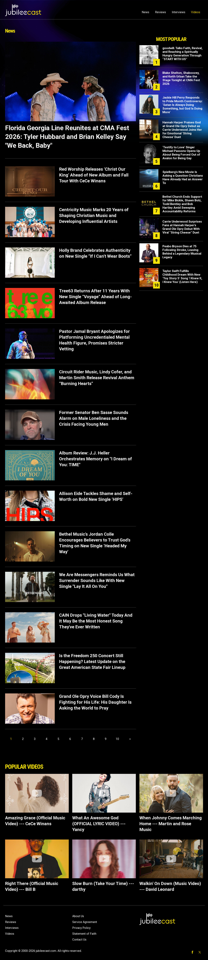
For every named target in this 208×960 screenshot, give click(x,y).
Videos (195, 12)
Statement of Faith (84, 933)
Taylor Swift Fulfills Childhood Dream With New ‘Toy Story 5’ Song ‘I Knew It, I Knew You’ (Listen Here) (182, 276)
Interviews (178, 12)
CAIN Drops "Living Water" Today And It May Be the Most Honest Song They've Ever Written (95, 621)
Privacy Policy (81, 928)
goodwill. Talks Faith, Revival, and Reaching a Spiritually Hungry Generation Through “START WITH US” (182, 53)
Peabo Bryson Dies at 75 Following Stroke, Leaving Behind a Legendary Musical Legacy (181, 251)
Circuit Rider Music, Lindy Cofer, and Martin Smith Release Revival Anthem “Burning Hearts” (96, 377)
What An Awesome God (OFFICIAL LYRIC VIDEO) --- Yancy (99, 823)
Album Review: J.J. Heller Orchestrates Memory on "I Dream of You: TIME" (95, 458)
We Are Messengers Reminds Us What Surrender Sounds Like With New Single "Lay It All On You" (97, 580)
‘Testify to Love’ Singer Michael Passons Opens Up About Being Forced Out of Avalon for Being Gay (181, 152)
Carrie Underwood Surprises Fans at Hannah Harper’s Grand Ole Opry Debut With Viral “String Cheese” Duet (182, 227)
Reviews (160, 12)
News (145, 12)
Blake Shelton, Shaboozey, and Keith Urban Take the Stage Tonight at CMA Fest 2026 (181, 78)
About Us (78, 916)
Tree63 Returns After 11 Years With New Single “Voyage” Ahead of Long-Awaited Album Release (95, 296)
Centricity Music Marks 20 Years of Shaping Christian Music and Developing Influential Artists (94, 215)
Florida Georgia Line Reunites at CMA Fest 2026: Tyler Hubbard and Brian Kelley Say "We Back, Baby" (67, 136)
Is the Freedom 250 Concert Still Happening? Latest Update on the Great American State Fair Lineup (92, 661)
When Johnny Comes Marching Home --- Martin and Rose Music (170, 823)
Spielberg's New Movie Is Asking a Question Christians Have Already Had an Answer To (182, 177)
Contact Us (79, 939)
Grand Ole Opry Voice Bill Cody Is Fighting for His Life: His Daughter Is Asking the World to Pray (95, 702)
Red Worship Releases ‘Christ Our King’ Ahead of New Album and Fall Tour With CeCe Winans (93, 175)
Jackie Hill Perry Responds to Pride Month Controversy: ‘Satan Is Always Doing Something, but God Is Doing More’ (182, 105)
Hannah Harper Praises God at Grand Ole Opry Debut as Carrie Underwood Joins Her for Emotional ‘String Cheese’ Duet (182, 130)
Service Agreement (84, 922)
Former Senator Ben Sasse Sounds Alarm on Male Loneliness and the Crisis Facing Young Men (93, 418)
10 (117, 739)
